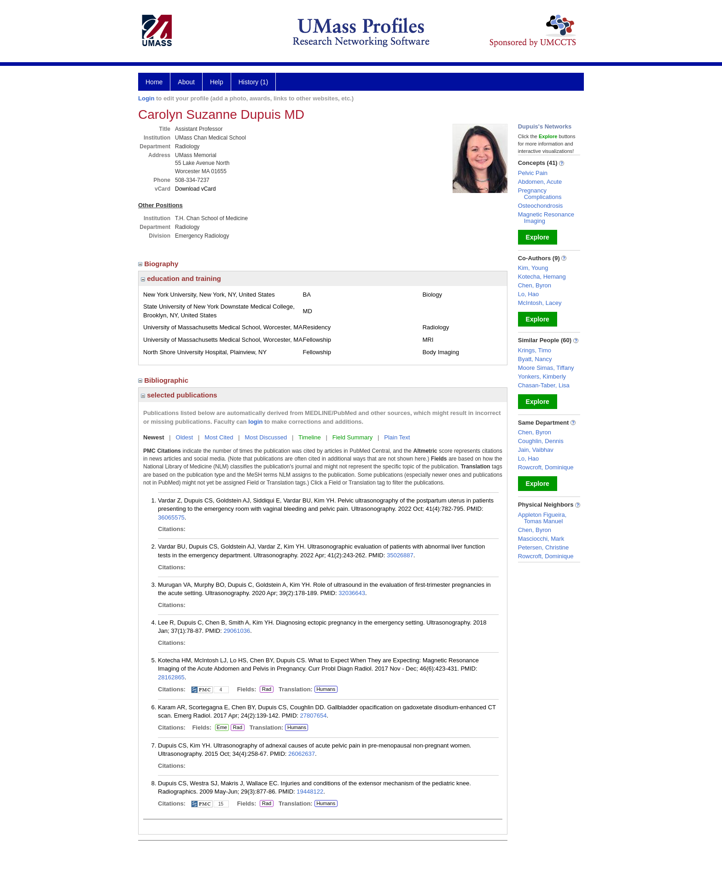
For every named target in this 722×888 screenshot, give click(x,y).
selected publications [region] (179, 395)
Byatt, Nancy (535, 359)
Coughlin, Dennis (541, 441)
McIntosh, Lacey (540, 302)
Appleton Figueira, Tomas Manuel (542, 518)
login (255, 421)
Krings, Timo (534, 350)
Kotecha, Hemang (542, 276)
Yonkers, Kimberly (542, 376)
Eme (222, 727)
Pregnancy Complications (540, 193)
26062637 (301, 753)
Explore (537, 237)
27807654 (313, 715)
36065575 (171, 517)
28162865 (171, 677)
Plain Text (397, 437)
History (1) (253, 82)
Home (154, 82)
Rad (265, 689)
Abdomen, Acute (540, 181)
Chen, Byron (534, 285)
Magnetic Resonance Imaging (546, 217)
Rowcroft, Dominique (546, 467)
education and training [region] (181, 278)
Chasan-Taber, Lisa (544, 385)
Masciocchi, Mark (541, 538)
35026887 (400, 555)
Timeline (309, 437)
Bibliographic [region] (164, 380)
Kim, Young (533, 267)
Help (216, 82)
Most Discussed (266, 437)
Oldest (184, 437)
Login (146, 98)
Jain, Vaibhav (535, 449)
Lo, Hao (528, 294)
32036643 (351, 593)
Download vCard (195, 189)
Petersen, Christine (543, 547)
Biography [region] (159, 264)
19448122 (310, 791)
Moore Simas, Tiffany (546, 367)
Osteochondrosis (540, 205)
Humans (325, 689)
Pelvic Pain (532, 172)
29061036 (236, 630)
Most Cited (218, 437)
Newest (153, 437)
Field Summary (352, 437)
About (186, 82)
